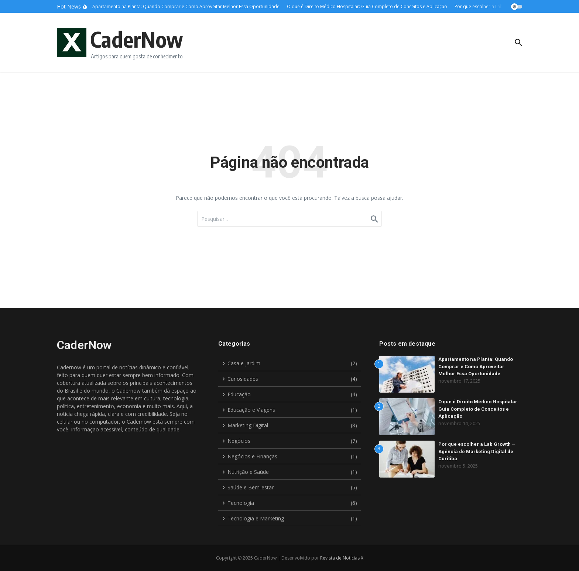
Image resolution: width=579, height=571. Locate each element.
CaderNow (136, 38)
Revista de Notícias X (341, 558)
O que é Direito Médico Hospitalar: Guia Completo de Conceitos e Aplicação (478, 409)
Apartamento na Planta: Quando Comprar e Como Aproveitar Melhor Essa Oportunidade (475, 366)
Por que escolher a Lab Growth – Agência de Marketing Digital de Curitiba (476, 451)
